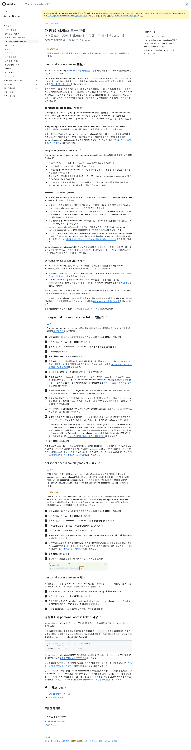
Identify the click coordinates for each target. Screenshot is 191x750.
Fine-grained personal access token (63, 150)
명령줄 (85, 70)
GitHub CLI (121, 273)
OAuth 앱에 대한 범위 (73, 549)
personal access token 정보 (65, 64)
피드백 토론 (58, 331)
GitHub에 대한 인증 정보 (59, 693)
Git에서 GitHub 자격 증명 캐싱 (92, 679)
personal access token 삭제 (65, 577)
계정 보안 (54, 23)
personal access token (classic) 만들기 (72, 463)
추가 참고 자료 (56, 688)
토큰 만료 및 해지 (56, 697)
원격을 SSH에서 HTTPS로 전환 (73, 658)
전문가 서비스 (104, 741)
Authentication (12, 16)
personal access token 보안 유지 (108, 53)
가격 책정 (93, 741)
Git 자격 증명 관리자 (57, 276)
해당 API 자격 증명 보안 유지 (85, 309)
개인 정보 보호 (76, 741)
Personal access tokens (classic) (61, 192)
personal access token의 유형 (63, 107)
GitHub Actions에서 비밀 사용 (106, 301)
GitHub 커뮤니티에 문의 (55, 721)
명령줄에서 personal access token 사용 (73, 617)
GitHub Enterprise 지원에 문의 (126, 16)
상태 (86, 741)
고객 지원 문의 (51, 725)
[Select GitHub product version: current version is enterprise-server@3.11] (39, 4)
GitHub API (72, 70)
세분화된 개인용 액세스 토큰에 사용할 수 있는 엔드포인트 (91, 239)
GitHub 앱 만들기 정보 (61, 84)
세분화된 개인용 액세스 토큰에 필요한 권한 (86, 436)
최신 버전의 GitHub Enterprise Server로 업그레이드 (66, 16)
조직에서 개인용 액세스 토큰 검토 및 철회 (67, 454)
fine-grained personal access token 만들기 (76, 317)
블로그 (114, 741)
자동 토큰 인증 (123, 282)
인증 (46, 23)
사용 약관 (66, 741)
